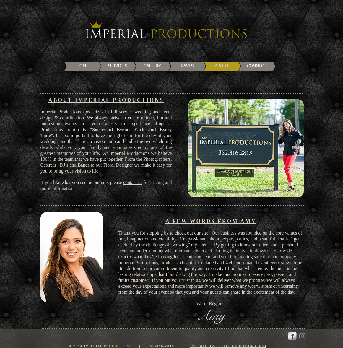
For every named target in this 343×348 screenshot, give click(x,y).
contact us (132, 182)
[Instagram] (302, 336)
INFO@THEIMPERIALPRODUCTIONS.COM (228, 346)
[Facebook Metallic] (292, 336)
